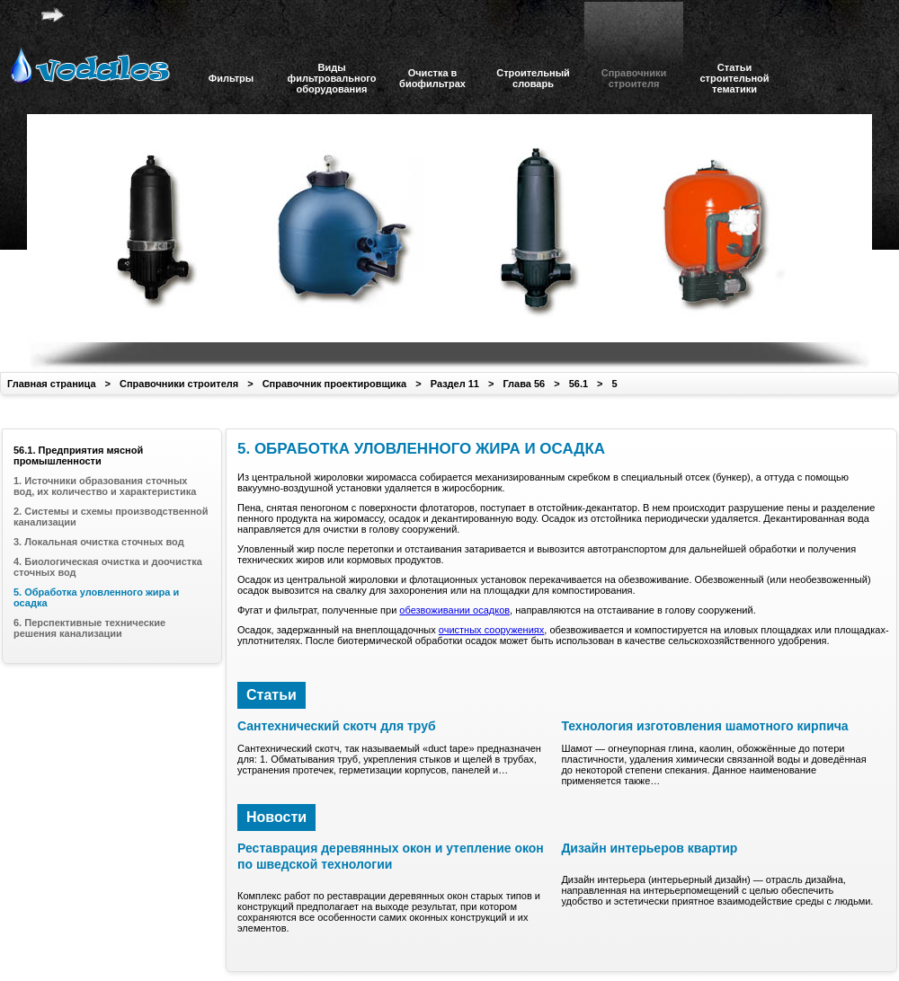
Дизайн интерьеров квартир (649, 848)
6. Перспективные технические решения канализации (89, 628)
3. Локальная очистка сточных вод (98, 541)
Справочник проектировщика (335, 383)
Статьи (271, 695)
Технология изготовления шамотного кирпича (704, 726)
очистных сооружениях (491, 629)
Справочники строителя (179, 383)
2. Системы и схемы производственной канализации (111, 516)
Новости (276, 817)
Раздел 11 (455, 383)
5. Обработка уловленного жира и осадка (96, 597)
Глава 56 (524, 383)
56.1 (578, 383)
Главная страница (51, 383)
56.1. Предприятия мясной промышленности (78, 455)
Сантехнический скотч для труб (336, 726)
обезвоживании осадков (454, 610)
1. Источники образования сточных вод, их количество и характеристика (104, 486)
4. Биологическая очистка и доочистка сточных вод (107, 567)
